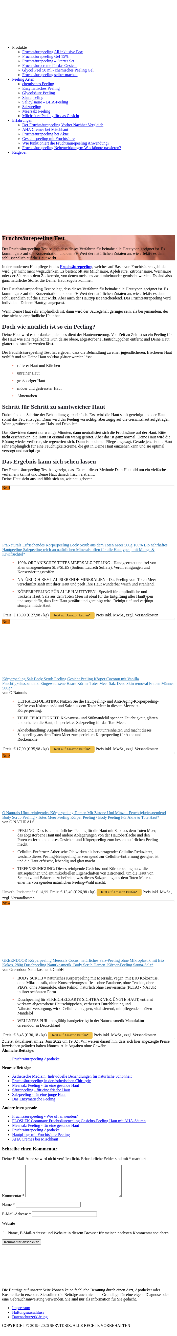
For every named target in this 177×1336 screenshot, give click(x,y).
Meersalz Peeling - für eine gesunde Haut (45, 1085)
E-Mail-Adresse (16, 1220)
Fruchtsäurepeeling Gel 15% (45, 56)
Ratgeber (19, 152)
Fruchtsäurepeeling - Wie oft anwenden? (45, 1116)
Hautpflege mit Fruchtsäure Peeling (41, 1134)
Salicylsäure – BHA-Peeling (45, 102)
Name (8, 1210)
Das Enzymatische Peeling (33, 1099)
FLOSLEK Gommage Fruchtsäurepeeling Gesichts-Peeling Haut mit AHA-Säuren (79, 1121)
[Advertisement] (88, 194)
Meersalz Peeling (36, 111)
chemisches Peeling (38, 84)
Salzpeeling (31, 106)
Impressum (21, 1314)
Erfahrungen (22, 120)
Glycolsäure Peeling (38, 93)
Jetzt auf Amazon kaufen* (72, 615)
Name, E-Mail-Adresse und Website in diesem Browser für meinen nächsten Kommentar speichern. (89, 1239)
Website (8, 1229)
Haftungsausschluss (28, 1318)
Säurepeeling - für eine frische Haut (41, 1090)
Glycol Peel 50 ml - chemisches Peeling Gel (58, 70)
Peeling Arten (23, 79)
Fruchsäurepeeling (76, 266)
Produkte (19, 47)
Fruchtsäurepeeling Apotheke (36, 1059)
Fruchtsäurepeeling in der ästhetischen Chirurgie (51, 1081)
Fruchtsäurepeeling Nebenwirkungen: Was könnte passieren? (71, 148)
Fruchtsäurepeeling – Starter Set (48, 61)
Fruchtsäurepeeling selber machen (50, 75)
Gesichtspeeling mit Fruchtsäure (48, 138)
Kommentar (13, 1202)
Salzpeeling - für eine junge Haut (39, 1094)
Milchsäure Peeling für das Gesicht (50, 116)
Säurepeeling (32, 97)
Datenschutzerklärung (30, 1323)
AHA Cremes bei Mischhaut (45, 129)
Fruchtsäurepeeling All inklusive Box (52, 52)
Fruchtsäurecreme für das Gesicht (49, 65)
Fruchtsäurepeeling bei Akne (45, 134)
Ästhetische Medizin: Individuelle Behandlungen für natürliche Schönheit (72, 1076)
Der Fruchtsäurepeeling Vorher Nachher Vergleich (62, 125)
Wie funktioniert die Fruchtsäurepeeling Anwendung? (65, 143)
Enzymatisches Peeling (41, 88)
